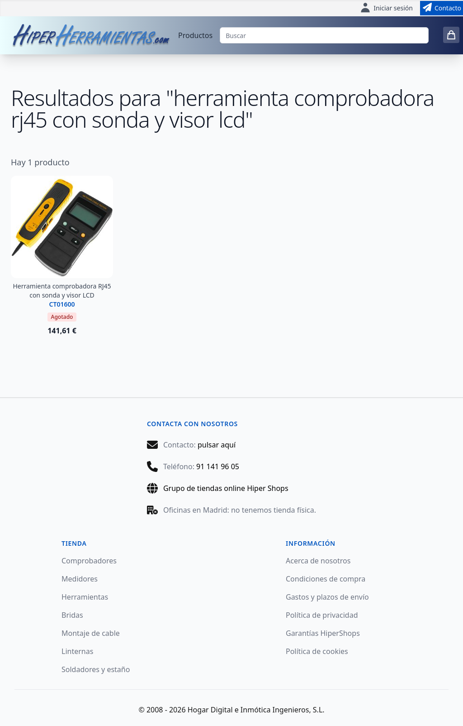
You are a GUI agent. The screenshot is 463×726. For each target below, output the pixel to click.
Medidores (79, 579)
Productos (195, 35)
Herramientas (84, 597)
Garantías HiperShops (323, 633)
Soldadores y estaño (95, 669)
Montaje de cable (90, 633)
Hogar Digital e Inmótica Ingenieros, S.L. (256, 710)
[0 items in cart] (451, 35)
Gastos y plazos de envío (327, 597)
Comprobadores (89, 561)
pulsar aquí (217, 445)
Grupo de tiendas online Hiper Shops (225, 488)
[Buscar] (324, 35)
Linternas (77, 651)
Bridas (72, 615)
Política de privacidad (322, 615)
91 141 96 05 (217, 466)
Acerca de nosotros (318, 561)
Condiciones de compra (325, 579)
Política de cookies (317, 651)
